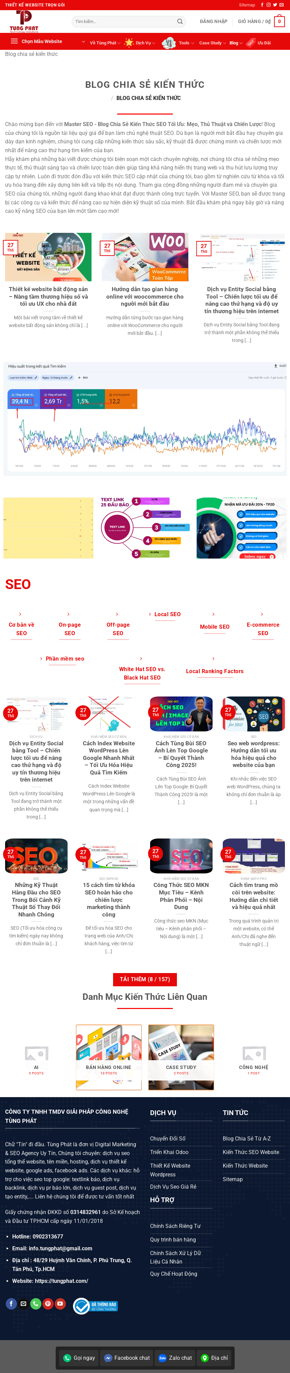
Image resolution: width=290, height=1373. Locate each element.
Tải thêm (145, 979)
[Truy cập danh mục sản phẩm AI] (36, 1057)
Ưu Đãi (258, 43)
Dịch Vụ (139, 43)
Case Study (212, 43)
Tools (177, 43)
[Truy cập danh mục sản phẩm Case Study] (181, 1057)
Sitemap (247, 4)
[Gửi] (180, 21)
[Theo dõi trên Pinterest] (48, 1304)
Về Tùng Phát (105, 43)
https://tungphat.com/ (61, 1281)
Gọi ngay (78, 1358)
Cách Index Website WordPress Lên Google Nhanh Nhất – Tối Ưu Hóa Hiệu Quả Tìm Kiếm (109, 758)
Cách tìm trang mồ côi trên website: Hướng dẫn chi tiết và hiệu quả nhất (254, 896)
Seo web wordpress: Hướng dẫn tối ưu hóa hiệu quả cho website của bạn (254, 754)
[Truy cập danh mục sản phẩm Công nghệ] (254, 1057)
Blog (236, 43)
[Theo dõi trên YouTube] (60, 1304)
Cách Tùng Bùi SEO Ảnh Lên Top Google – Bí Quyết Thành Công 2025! (181, 754)
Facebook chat (126, 1358)
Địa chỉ (214, 1358)
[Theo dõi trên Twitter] (275, 5)
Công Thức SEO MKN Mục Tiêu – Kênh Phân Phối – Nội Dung (181, 896)
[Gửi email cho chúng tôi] (281, 5)
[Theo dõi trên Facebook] (262, 5)
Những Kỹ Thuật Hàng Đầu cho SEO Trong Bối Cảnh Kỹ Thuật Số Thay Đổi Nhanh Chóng (36, 899)
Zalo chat (175, 1358)
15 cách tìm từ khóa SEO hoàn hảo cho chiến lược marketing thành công (109, 899)
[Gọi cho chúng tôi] (35, 1304)
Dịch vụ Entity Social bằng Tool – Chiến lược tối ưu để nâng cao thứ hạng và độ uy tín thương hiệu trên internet (241, 300)
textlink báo (86, 1179)
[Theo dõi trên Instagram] (269, 5)
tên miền (57, 1161)
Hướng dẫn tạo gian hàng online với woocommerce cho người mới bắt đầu (145, 296)
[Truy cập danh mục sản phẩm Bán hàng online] (109, 1057)
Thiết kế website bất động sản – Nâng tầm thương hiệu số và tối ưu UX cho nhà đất (48, 296)
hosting (79, 1161)
